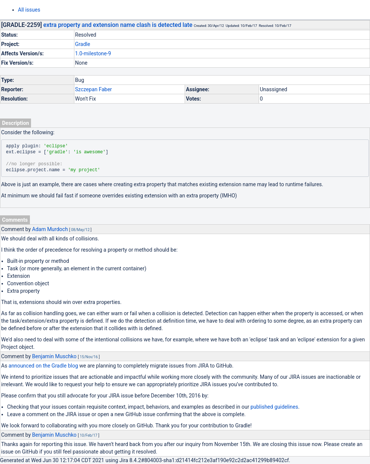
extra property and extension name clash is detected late (117, 24)
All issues (29, 10)
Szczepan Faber (93, 89)
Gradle (82, 44)
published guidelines (274, 407)
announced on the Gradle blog (43, 366)
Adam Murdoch (50, 229)
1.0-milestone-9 (93, 53)
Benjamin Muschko (54, 356)
